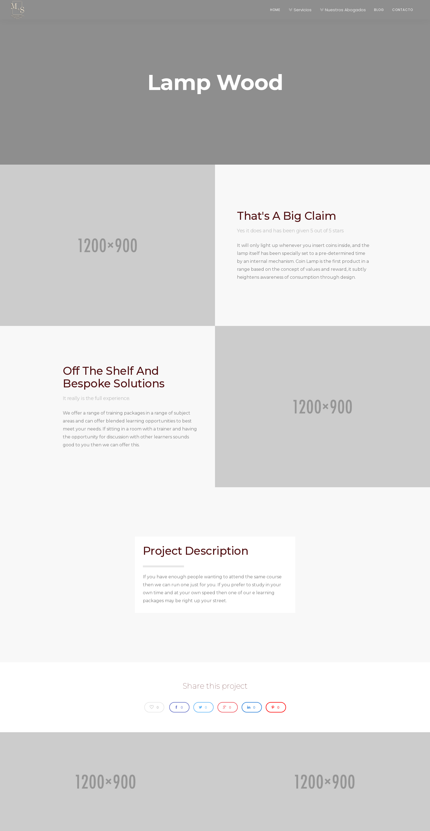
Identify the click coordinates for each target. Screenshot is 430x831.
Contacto (402, 9)
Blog (379, 9)
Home (275, 9)
